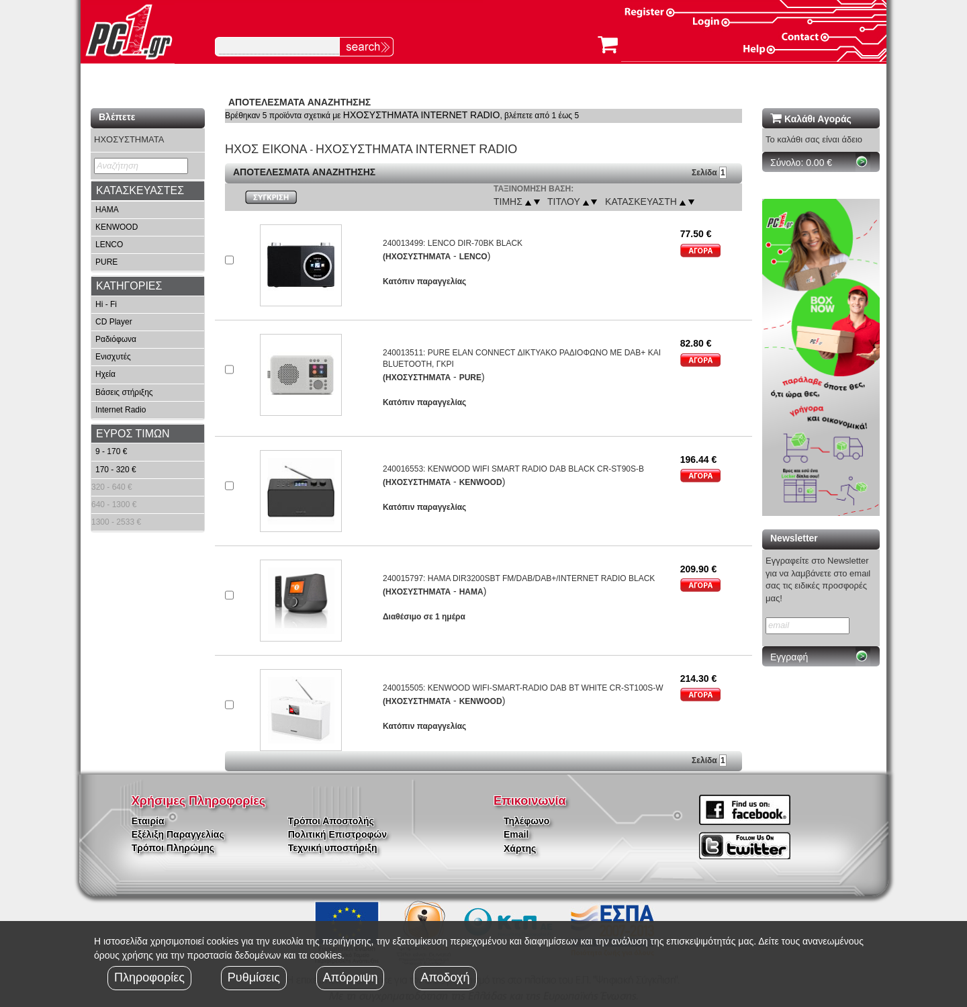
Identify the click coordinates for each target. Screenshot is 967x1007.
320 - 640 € (111, 487)
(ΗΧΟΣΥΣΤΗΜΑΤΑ (417, 256)
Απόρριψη (350, 977)
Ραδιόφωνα (115, 339)
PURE (106, 262)
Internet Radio (120, 409)
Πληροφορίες (149, 977)
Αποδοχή (444, 977)
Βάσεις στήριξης (124, 392)
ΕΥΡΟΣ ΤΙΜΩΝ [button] (133, 433)
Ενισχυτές (113, 356)
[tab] (147, 190)
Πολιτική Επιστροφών (337, 834)
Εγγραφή (789, 657)
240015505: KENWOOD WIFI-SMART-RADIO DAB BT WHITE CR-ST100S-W (523, 688)
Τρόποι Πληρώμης (173, 847)
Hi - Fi (106, 304)
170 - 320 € (115, 469)
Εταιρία (148, 821)
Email (516, 834)
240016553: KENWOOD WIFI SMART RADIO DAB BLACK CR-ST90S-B (513, 469)
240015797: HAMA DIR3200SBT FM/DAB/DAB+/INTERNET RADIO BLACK (519, 578)
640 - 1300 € (113, 504)
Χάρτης (520, 848)
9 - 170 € (111, 451)
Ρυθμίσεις (254, 977)
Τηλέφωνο (526, 821)
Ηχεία (105, 374)
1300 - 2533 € (116, 522)
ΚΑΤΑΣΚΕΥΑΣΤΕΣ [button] (140, 190)
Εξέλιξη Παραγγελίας (178, 834)
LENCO (109, 244)
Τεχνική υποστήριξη (332, 847)
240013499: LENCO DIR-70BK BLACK (452, 243)
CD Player (113, 321)
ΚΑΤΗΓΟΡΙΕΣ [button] (129, 286)
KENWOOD (116, 227)
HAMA (107, 209)
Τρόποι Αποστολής (331, 821)
